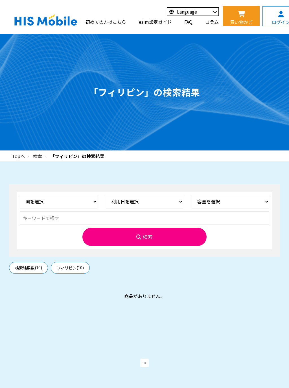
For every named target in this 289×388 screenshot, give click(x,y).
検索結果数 (28, 268)
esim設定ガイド (155, 22)
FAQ (188, 22)
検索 (37, 156)
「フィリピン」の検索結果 (77, 156)
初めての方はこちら (106, 22)
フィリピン (70, 268)
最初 (144, 363)
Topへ (18, 156)
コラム (212, 22)
